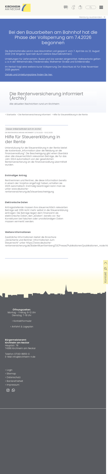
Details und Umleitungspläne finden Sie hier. (29, 74)
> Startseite (10, 114)
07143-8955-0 (22, 354)
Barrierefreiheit (15, 381)
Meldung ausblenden (90, 17)
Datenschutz (14, 377)
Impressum (13, 384)
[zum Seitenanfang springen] (105, 262)
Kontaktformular (22, 321)
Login (9, 370)
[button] (101, 8)
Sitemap (11, 373)
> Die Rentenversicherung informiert (34, 114)
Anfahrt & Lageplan (22, 326)
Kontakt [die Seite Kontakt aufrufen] (105, 281)
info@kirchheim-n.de (24, 356)
